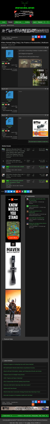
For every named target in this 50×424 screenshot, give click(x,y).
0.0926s (28, 422)
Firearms (31, 203)
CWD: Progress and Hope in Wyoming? (13, 378)
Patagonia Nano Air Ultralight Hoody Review (14, 374)
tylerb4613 (8, 169)
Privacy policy (35, 415)
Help (40, 415)
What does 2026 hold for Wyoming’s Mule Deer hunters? (17, 385)
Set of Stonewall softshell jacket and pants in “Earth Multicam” (14, 182)
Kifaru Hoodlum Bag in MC (16, 174)
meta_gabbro (9, 185)
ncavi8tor (8, 176)
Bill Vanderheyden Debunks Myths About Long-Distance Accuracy (19, 367)
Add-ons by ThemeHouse (42, 420)
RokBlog (27, 22)
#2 (47, 88)
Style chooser (6, 415)
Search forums (10, 25)
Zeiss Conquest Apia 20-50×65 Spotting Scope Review (17, 381)
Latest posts (31, 196)
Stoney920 (8, 162)
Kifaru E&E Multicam (14, 160)
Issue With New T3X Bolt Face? (36, 218)
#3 (47, 115)
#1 (47, 47)
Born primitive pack (33, 205)
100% (7, 61)
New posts (3, 25)
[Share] (45, 48)
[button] (22, 22)
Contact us (20, 415)
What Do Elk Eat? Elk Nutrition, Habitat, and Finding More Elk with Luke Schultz (22, 371)
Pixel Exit (34, 420)
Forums (10, 22)
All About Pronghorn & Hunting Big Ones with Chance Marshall (18, 364)
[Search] (47, 22)
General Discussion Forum (35, 215)
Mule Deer (31, 227)
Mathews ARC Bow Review (10, 388)
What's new (18, 22)
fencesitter (4, 44)
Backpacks (31, 208)
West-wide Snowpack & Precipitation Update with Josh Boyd (18, 395)
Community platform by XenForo (15, 420)
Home (3, 22)
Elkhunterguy (9, 155)
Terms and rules (27, 415)
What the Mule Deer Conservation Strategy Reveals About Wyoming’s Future (22, 391)
